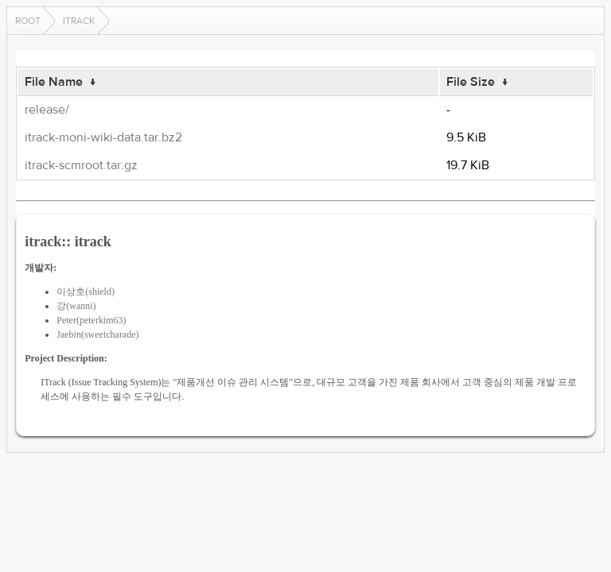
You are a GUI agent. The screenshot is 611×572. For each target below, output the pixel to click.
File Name (54, 82)
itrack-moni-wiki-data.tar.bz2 (103, 137)
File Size (470, 82)
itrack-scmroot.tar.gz (81, 165)
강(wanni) (75, 305)
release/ (47, 110)
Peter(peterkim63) (91, 320)
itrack (79, 20)
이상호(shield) (85, 291)
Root (28, 20)
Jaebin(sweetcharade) (97, 334)
